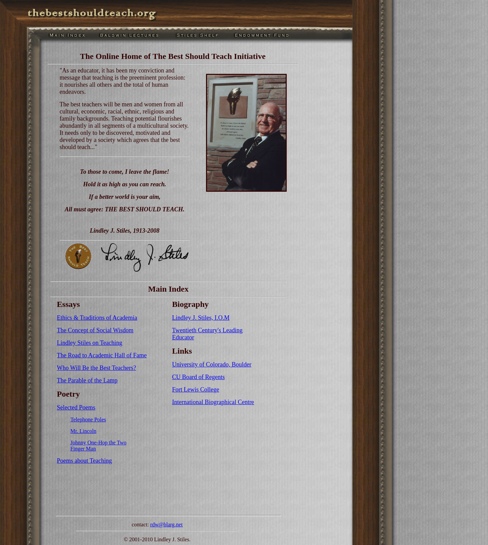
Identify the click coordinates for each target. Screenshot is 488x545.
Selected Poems (76, 407)
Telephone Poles (88, 419)
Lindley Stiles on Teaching (89, 342)
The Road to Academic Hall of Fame (102, 355)
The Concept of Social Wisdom (95, 330)
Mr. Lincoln (83, 431)
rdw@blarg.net (166, 524)
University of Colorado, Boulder (211, 364)
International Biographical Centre (213, 402)
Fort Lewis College (195, 389)
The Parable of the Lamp (87, 380)
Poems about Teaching (84, 460)
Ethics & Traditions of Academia (97, 317)
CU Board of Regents (198, 377)
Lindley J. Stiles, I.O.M (201, 317)
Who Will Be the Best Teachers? (96, 367)
